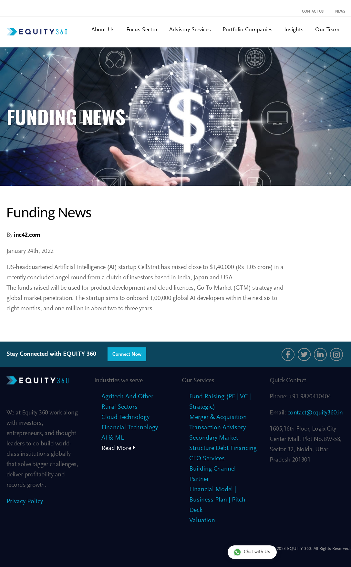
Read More (118, 448)
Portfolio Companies (247, 30)
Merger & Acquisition (218, 417)
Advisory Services (190, 30)
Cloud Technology (125, 417)
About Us (103, 30)
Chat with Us (251, 552)
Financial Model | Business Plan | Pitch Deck (217, 499)
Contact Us (313, 12)
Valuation (202, 520)
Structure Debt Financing (223, 448)
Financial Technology (129, 427)
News (340, 12)
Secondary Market (213, 438)
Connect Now (126, 354)
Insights (294, 30)
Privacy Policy (24, 501)
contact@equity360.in (314, 413)
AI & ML (112, 438)
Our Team (327, 30)
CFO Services (207, 458)
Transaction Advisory (217, 427)
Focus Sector (142, 30)
